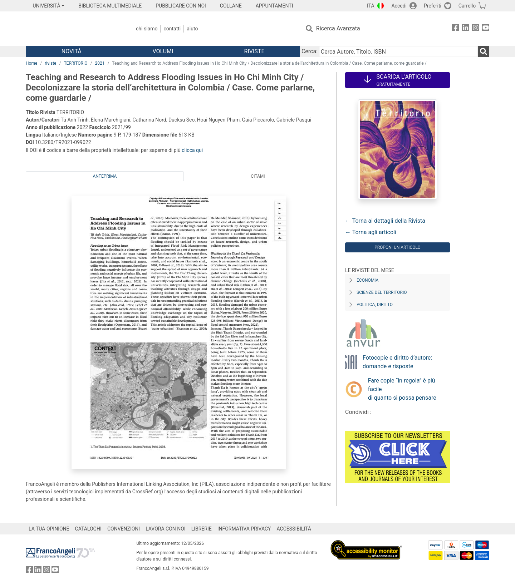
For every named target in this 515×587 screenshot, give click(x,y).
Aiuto (192, 28)
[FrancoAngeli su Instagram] (475, 29)
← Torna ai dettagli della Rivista (385, 220)
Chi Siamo (146, 28)
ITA (370, 6)
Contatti (172, 28)
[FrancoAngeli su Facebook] (455, 29)
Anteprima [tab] (105, 176)
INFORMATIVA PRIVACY (244, 529)
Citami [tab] (258, 176)
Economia (367, 280)
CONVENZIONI (123, 529)
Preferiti (432, 6)
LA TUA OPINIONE (49, 529)
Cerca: (309, 51)
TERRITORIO (75, 63)
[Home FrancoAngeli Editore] (73, 28)
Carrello (467, 6)
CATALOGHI (88, 529)
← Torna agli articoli (370, 232)
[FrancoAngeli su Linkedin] (465, 29)
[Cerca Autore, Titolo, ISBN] (398, 51)
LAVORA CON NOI (166, 529)
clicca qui (192, 150)
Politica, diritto (375, 304)
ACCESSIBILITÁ (294, 529)
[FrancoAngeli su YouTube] (485, 29)
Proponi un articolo (397, 247)
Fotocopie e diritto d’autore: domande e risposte (397, 362)
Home (31, 63)
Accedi (399, 6)
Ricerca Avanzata (338, 28)
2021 (99, 63)
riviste (50, 63)
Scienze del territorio (382, 292)
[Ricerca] (483, 51)
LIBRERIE (201, 529)
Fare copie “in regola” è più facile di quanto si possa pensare (402, 389)
